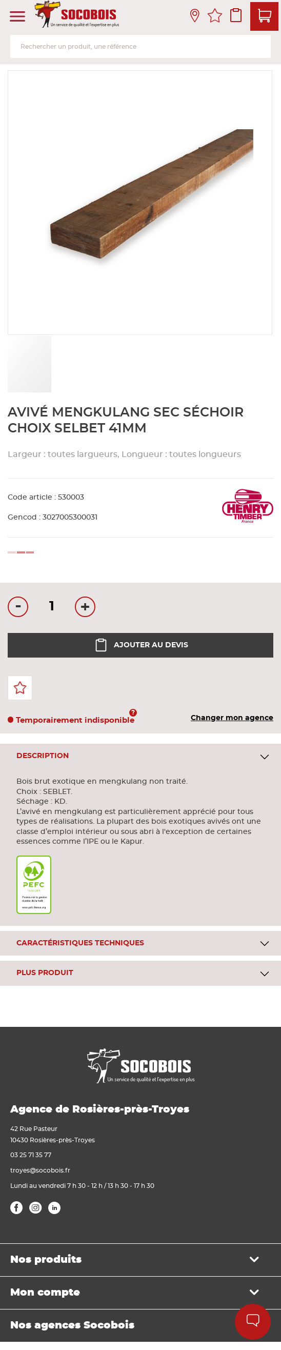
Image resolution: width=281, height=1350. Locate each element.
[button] (75, 364)
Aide (253, 1322)
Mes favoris (215, 17)
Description (42, 756)
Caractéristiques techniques (80, 943)
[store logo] (78, 17)
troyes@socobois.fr (40, 1170)
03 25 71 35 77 (30, 1155)
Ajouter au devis (140, 645)
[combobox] (140, 46)
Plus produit (44, 973)
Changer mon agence (232, 718)
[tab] (140, 756)
